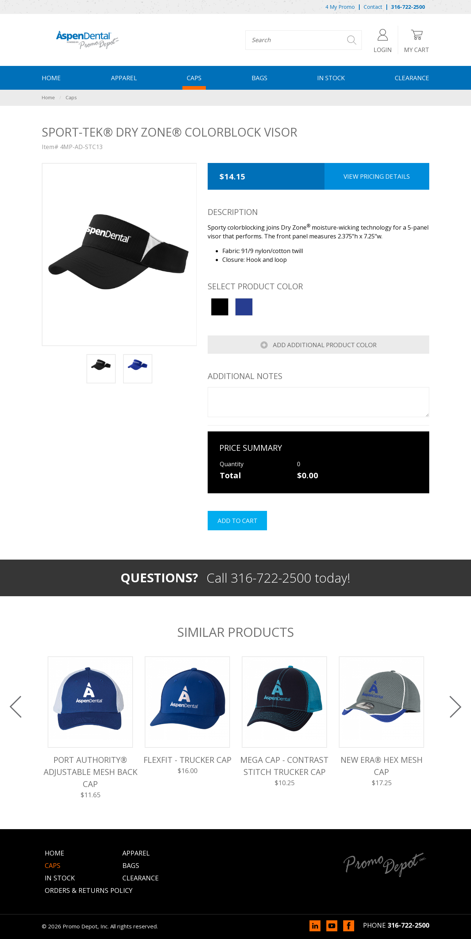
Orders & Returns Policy (89, 890)
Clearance (412, 78)
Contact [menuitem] (373, 6)
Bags (259, 78)
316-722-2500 (408, 925)
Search (352, 40)
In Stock (331, 78)
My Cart (416, 40)
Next (455, 707)
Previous (15, 707)
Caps (194, 78)
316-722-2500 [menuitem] (408, 6)
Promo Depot (87, 40)
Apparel (124, 78)
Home (51, 78)
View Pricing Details (377, 176)
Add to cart (237, 520)
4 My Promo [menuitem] (340, 6)
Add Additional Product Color (324, 345)
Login (383, 40)
